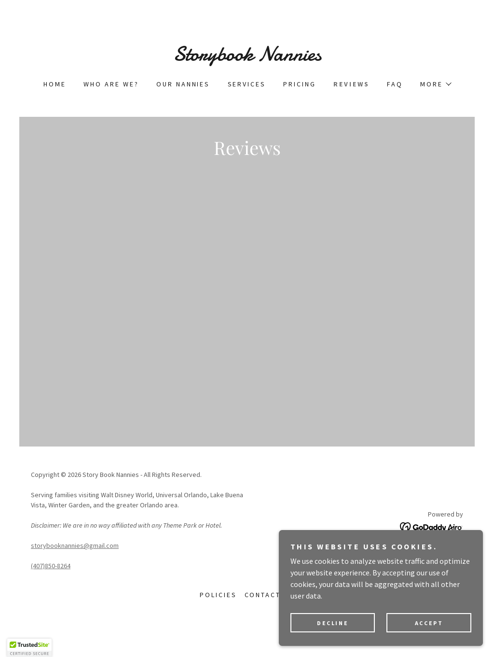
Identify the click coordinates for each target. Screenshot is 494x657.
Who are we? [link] (111, 84)
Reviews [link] (351, 84)
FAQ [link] (395, 84)
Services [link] (247, 84)
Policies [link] (218, 618)
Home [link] (54, 84)
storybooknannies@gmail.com (75, 568)
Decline (341, 622)
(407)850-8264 (50, 589)
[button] (435, 84)
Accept (431, 622)
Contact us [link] (270, 618)
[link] (247, 57)
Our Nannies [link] (183, 84)
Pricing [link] (299, 84)
